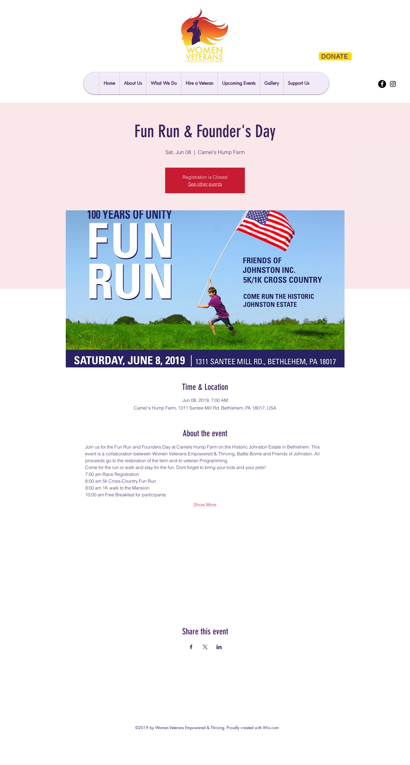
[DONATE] (335, 56)
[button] (298, 83)
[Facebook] (382, 84)
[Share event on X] (205, 647)
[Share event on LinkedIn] (219, 647)
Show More (205, 504)
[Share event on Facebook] (191, 647)
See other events (205, 184)
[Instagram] (393, 84)
